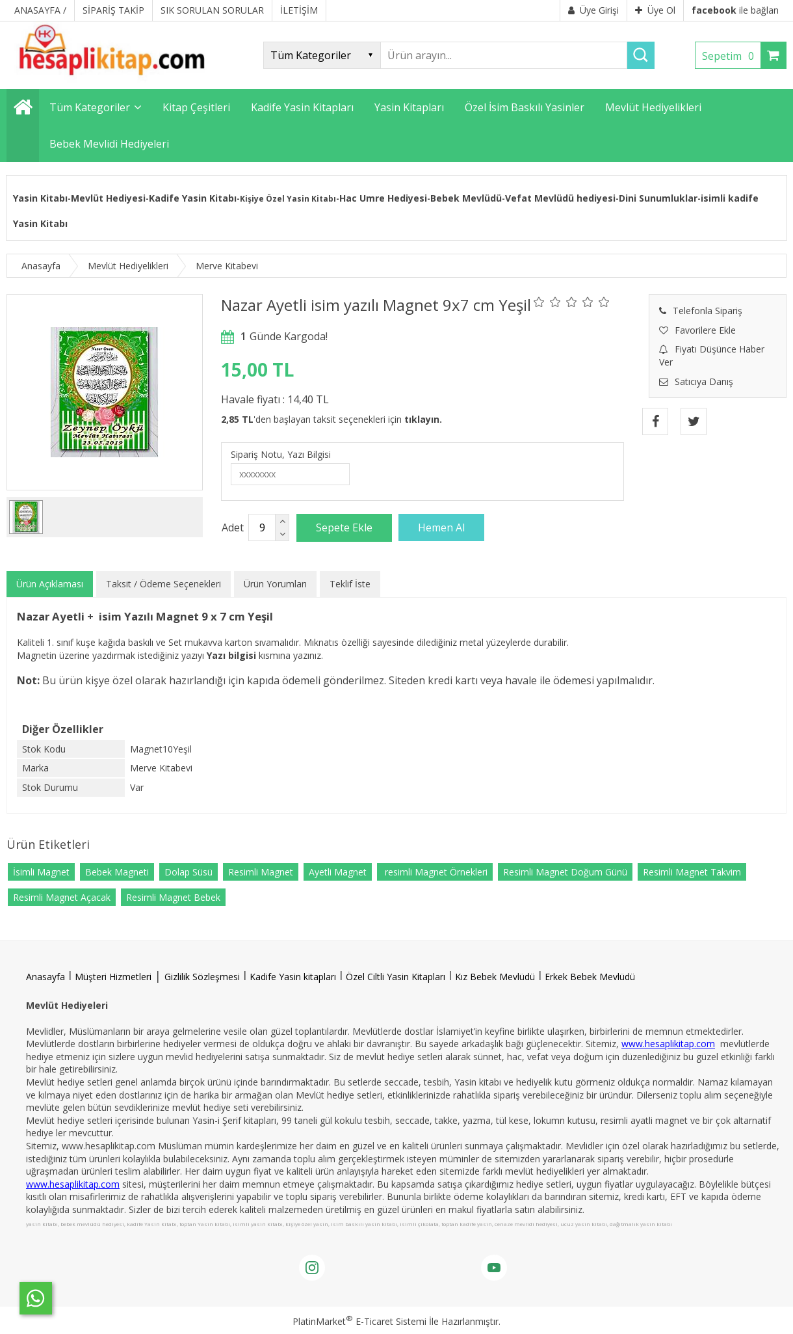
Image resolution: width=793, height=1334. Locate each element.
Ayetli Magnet (338, 872)
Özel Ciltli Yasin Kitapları (395, 976)
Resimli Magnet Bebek (173, 897)
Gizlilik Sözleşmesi (202, 976)
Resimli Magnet (260, 872)
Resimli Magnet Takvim (692, 872)
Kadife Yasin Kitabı (193, 198)
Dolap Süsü (188, 872)
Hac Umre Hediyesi (383, 198)
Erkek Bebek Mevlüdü (590, 976)
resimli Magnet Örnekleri (435, 872)
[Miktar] (262, 527)
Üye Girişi (593, 10)
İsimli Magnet (41, 872)
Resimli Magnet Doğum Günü (565, 872)
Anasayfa (45, 976)
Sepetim (731, 56)
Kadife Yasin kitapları (293, 976)
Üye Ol (655, 10)
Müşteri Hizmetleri (113, 976)
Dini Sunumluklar (658, 198)
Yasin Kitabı (40, 198)
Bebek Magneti (117, 872)
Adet (233, 527)
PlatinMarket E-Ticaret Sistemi (359, 1321)
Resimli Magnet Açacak (61, 897)
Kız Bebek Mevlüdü (495, 976)
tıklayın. (423, 419)
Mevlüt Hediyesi (108, 198)
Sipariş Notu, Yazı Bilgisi (281, 454)
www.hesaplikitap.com (668, 1043)
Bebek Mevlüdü (466, 198)
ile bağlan (735, 10)
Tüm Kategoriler (89, 107)
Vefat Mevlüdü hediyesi (560, 198)
